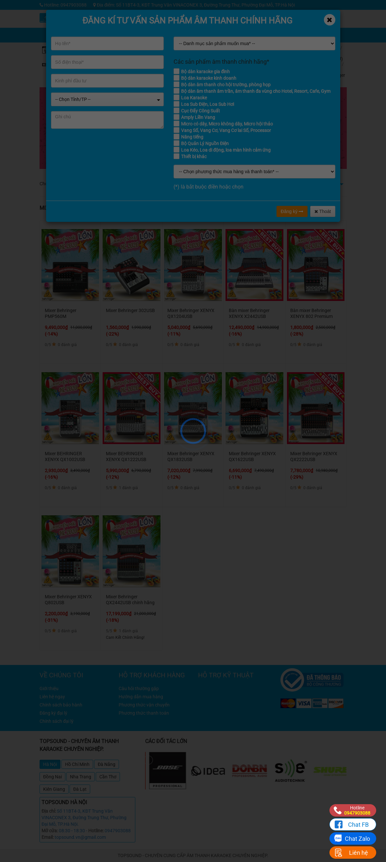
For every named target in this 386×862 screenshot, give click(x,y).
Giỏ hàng (262, 31)
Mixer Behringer (335, 72)
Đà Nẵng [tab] (106, 764)
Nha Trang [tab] (80, 776)
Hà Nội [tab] (50, 764)
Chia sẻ (236, 31)
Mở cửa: (50, 830)
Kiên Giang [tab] (54, 789)
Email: (48, 837)
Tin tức (285, 16)
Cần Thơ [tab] (107, 776)
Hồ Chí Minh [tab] (77, 764)
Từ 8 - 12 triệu (142, 183)
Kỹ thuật (261, 16)
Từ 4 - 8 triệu (112, 183)
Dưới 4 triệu (84, 183)
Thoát (322, 211)
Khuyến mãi (236, 16)
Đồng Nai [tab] (52, 776)
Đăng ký (292, 211)
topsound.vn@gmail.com (80, 837)
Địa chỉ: (49, 811)
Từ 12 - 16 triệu (174, 183)
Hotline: (96, 830)
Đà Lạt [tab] (80, 789)
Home (332, 47)
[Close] (329, 19)
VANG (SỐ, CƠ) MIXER (334, 59)
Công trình (310, 16)
